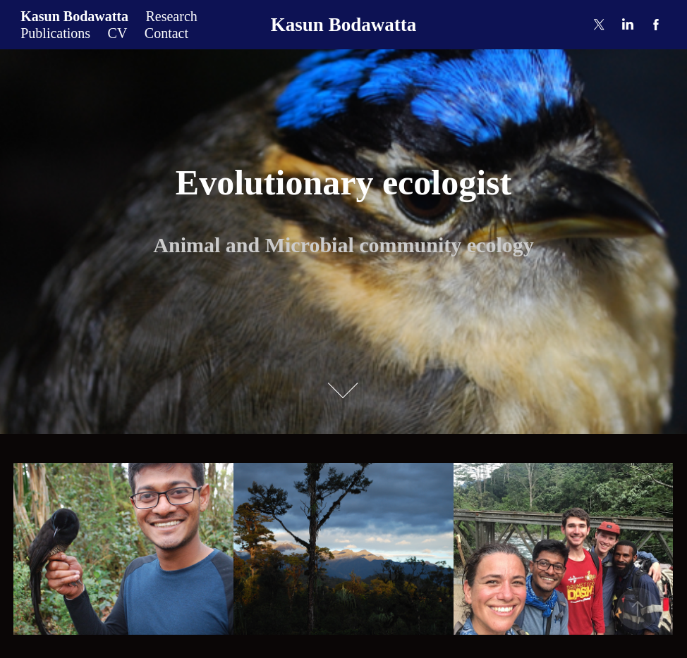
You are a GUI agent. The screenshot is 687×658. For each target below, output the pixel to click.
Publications (55, 33)
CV (118, 33)
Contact (166, 33)
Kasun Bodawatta (74, 16)
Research (171, 16)
